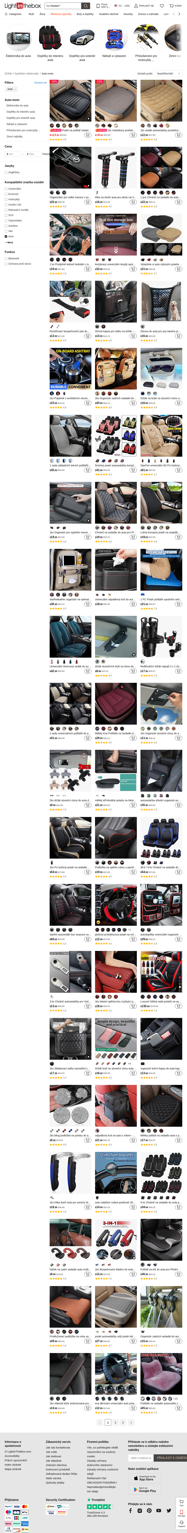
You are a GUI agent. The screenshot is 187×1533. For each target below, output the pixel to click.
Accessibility (12, 1455)
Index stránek (13, 1464)
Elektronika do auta (17, 105)
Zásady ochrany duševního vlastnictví (99, 1463)
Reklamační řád (96, 1478)
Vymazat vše (40, 82)
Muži (31, 14)
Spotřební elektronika (28, 73)
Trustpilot (96, 1500)
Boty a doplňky (85, 14)
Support (181, 1526)
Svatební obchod (108, 14)
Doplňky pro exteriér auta (21, 117)
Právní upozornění (16, 1460)
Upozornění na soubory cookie (101, 1454)
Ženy (42, 14)
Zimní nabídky (15, 136)
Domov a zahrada (148, 14)
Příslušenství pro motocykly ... (24, 130)
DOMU (9, 73)
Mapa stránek (13, 1469)
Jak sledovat (53, 1456)
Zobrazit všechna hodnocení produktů (58, 1467)
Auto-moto (47, 73)
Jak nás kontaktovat (58, 1447)
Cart (183, 1503)
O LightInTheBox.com (18, 1451)
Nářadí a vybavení (17, 124)
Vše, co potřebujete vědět (102, 1447)
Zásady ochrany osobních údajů (102, 1471)
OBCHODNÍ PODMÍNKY (102, 1482)
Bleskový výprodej (61, 14)
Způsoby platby (55, 1482)
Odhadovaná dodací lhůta (61, 1473)
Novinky (128, 14)
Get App (181, 1516)
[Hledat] (63, 6)
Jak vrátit (51, 1451)
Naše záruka (53, 1478)
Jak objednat (53, 1460)
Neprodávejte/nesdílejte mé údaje (101, 1489)
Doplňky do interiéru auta (21, 111)
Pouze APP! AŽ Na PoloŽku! (105, 5)
